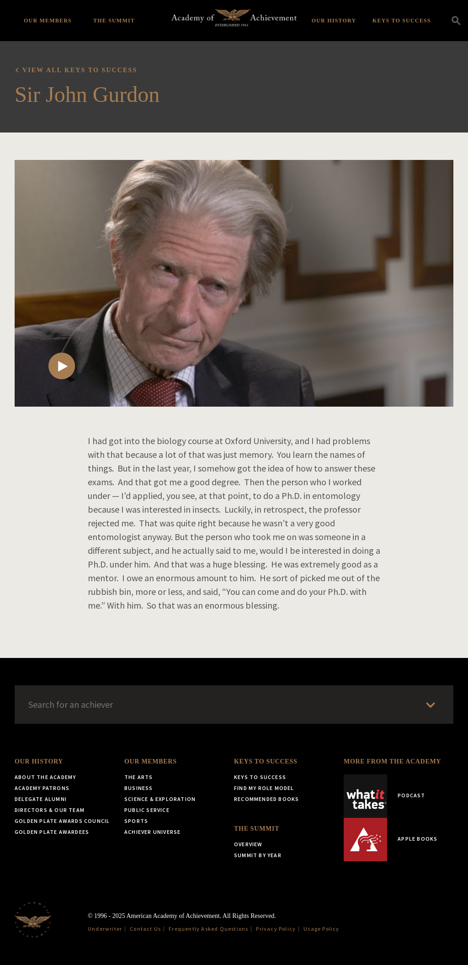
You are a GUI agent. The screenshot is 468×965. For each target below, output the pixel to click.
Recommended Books (266, 798)
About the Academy (45, 777)
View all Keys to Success (79, 70)
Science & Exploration (160, 798)
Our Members (48, 20)
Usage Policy (321, 928)
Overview (248, 844)
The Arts (138, 777)
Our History (334, 20)
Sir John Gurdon (87, 94)
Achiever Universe (152, 831)
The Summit (114, 20)
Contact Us (145, 928)
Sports (136, 820)
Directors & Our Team (50, 809)
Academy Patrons (42, 788)
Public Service (147, 809)
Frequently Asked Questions (208, 928)
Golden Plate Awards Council (62, 820)
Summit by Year (258, 855)
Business (138, 788)
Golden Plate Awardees (52, 831)
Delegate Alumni (41, 798)
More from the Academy (392, 761)
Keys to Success (401, 20)
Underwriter (105, 928)
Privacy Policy (276, 928)
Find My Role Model (264, 788)
